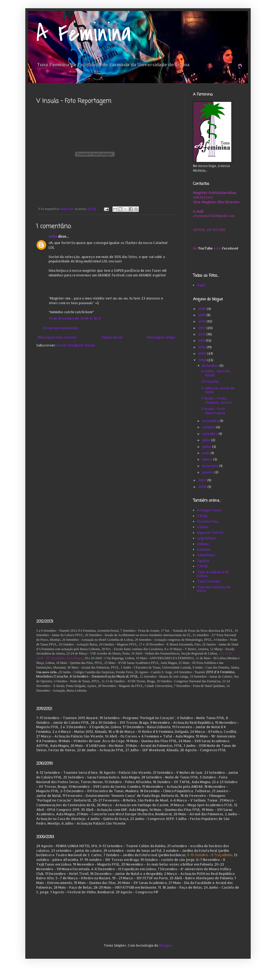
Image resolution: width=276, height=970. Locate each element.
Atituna (203, 544)
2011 (202, 341)
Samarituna (206, 555)
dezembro (210, 366)
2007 (202, 480)
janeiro (208, 472)
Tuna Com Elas (209, 581)
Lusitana (203, 549)
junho (207, 447)
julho (206, 440)
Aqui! (201, 285)
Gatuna (202, 527)
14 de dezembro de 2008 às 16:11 (75, 318)
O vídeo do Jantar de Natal (218, 390)
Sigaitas (203, 561)
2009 (202, 353)
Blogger (165, 945)
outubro (209, 427)
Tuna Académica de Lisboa (213, 574)
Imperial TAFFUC (210, 533)
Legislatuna (206, 538)
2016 (202, 309)
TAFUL (202, 516)
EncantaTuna (207, 521)
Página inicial (112, 337)
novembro (211, 421)
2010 (202, 347)
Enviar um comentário (60, 328)
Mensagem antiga (161, 337)
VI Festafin (210, 381)
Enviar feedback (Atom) (76, 345)
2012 (202, 334)
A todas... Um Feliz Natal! (216, 373)
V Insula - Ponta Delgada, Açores (216, 400)
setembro (210, 434)
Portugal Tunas (209, 510)
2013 (202, 328)
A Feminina (83, 33)
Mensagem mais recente (57, 337)
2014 (202, 321)
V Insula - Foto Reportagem (213, 411)
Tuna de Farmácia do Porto (214, 589)
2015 (202, 315)
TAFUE (202, 566)
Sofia (53, 236)
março (207, 459)
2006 (203, 487)
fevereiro (210, 466)
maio (206, 453)
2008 (202, 360)
